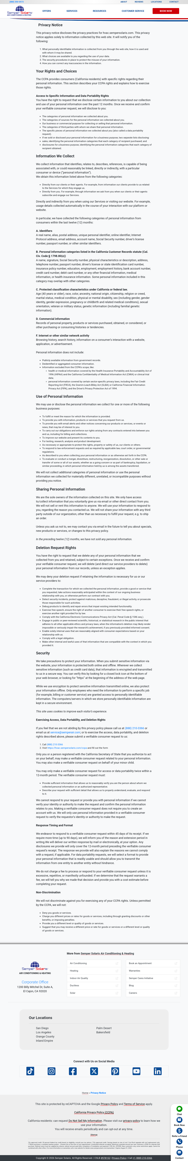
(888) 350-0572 (16, 2)
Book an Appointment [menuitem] (153, 963)
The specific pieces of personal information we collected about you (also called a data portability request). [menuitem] (92, 132)
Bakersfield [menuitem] (103, 1032)
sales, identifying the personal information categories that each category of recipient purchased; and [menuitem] (94, 141)
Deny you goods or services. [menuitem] (57, 912)
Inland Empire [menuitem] (44, 1040)
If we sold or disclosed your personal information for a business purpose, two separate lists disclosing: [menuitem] (95, 137)
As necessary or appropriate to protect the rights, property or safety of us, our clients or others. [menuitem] (91, 444)
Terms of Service (134, 1104)
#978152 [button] (105, 1158)
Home (85, 1092)
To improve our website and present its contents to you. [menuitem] (71, 437)
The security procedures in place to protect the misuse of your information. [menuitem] (81, 59)
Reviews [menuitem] (139, 2)
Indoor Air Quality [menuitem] (94, 978)
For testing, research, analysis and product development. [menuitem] (71, 441)
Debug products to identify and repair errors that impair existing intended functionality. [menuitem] (87, 606)
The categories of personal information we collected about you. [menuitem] (75, 116)
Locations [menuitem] (156, 2)
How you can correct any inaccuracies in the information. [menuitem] (72, 63)
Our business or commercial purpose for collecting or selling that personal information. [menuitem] (87, 123)
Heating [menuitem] (94, 971)
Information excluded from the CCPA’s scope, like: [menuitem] (97, 378)
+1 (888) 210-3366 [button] (142, 1158)
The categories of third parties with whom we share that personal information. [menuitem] (83, 127)
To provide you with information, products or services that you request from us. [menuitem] (83, 420)
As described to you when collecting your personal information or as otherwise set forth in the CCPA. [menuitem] (94, 455)
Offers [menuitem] (46, 11)
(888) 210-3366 (134, 728)
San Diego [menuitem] (42, 1028)
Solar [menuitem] (94, 993)
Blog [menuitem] (153, 986)
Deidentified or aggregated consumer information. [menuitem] (68, 363)
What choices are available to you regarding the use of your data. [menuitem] (76, 56)
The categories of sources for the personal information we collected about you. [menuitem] (83, 120)
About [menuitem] (123, 2)
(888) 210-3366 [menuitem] (55, 744)
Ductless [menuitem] (94, 986)
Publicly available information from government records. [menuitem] (71, 360)
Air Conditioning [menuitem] (94, 963)
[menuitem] (179, 1110)
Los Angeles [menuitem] (43, 1032)
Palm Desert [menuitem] (104, 1028)
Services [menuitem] (71, 11)
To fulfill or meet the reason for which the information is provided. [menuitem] (76, 416)
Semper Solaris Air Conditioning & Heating (107, 953)
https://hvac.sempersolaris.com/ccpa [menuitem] (67, 748)
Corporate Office (35, 982)
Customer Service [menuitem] (133, 11)
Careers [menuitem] (153, 993)
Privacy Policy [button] (119, 1158)
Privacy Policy (109, 1104)
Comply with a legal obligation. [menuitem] (58, 638)
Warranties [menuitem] (153, 971)
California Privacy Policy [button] (94, 1112)
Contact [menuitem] (174, 2)
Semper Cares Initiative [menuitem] (153, 978)
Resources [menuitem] (99, 11)
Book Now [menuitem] (166, 11)
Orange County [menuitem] (45, 1036)
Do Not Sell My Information (85, 1120)
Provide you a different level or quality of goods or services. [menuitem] (73, 923)
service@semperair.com (65, 732)
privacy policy (131, 1120)
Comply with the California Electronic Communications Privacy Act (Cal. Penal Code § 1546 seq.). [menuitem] (93, 617)
